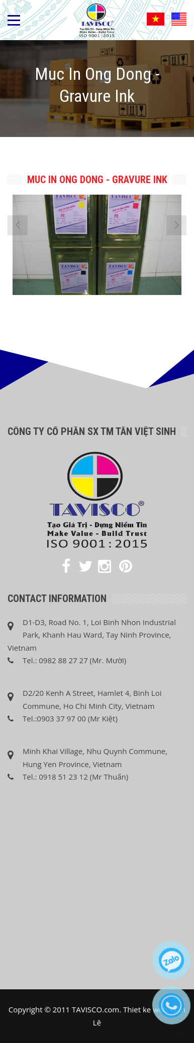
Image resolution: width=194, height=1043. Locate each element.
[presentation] (18, 225)
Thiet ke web (145, 1009)
